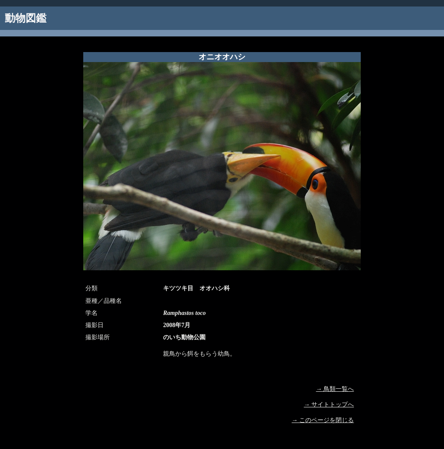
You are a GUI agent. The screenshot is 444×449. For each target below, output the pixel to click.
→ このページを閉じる (323, 420)
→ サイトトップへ (329, 404)
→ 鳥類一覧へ (335, 389)
